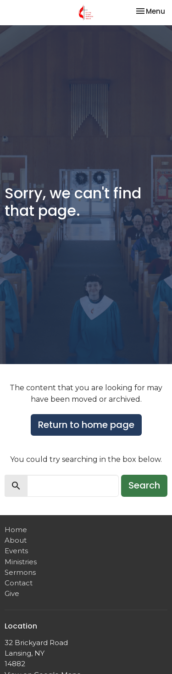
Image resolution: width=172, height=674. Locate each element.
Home (16, 529)
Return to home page (86, 424)
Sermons (20, 572)
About (16, 540)
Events (16, 550)
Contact (19, 583)
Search (144, 485)
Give (12, 593)
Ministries (21, 561)
